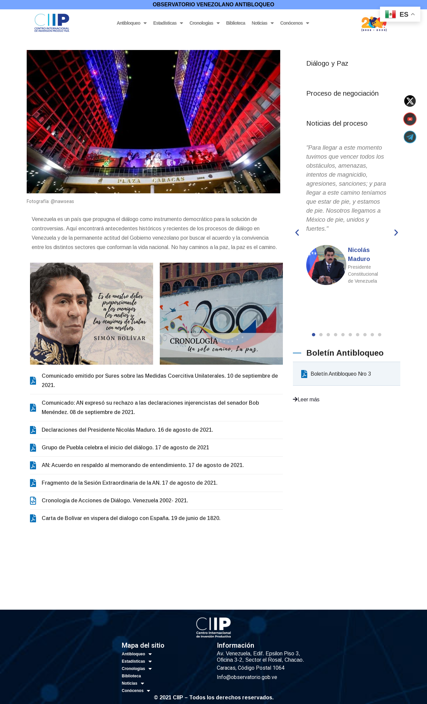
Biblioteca (235, 23)
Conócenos (294, 23)
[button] (313, 334)
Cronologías (204, 23)
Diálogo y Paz (327, 63)
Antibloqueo (132, 23)
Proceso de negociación (342, 93)
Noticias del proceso (337, 123)
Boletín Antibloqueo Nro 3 (336, 374)
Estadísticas (168, 23)
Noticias (263, 23)
